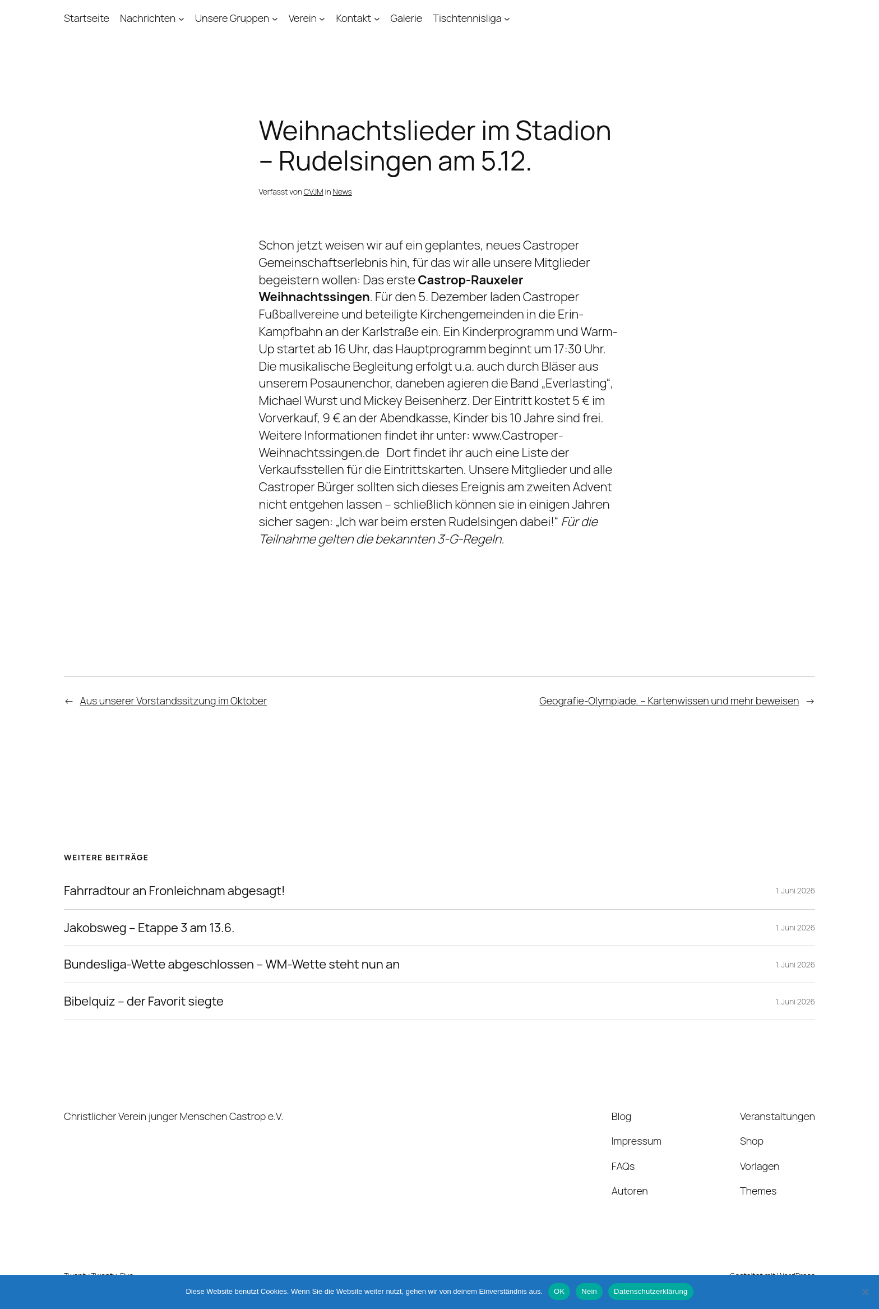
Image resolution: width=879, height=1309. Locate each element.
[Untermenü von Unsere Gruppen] (275, 18)
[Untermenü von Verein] (322, 18)
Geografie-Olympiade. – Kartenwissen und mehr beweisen (669, 700)
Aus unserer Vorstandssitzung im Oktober (173, 700)
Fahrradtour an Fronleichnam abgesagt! (174, 891)
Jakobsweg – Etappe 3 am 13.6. (149, 928)
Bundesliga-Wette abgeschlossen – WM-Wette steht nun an (232, 964)
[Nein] (865, 1291)
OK (559, 1291)
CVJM (313, 191)
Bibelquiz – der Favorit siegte (144, 1001)
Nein (589, 1291)
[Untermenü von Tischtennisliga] (507, 18)
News (341, 191)
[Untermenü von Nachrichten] (181, 18)
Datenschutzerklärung (650, 1291)
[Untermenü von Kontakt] (377, 18)
